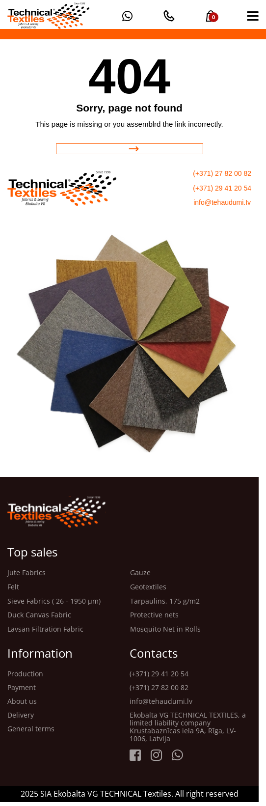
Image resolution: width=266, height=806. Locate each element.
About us (22, 701)
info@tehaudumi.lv (161, 701)
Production (25, 674)
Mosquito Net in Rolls (165, 629)
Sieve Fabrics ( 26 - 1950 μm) (54, 601)
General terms (30, 729)
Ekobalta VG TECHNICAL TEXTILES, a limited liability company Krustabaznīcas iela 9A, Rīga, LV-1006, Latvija (188, 727)
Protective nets (154, 615)
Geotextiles (148, 587)
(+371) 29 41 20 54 (222, 188)
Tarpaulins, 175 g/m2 (165, 601)
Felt (13, 587)
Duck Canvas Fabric (39, 615)
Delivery (20, 715)
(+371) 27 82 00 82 (222, 173)
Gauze (140, 573)
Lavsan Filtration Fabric (45, 629)
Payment (21, 688)
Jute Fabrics (26, 573)
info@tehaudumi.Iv (222, 202)
